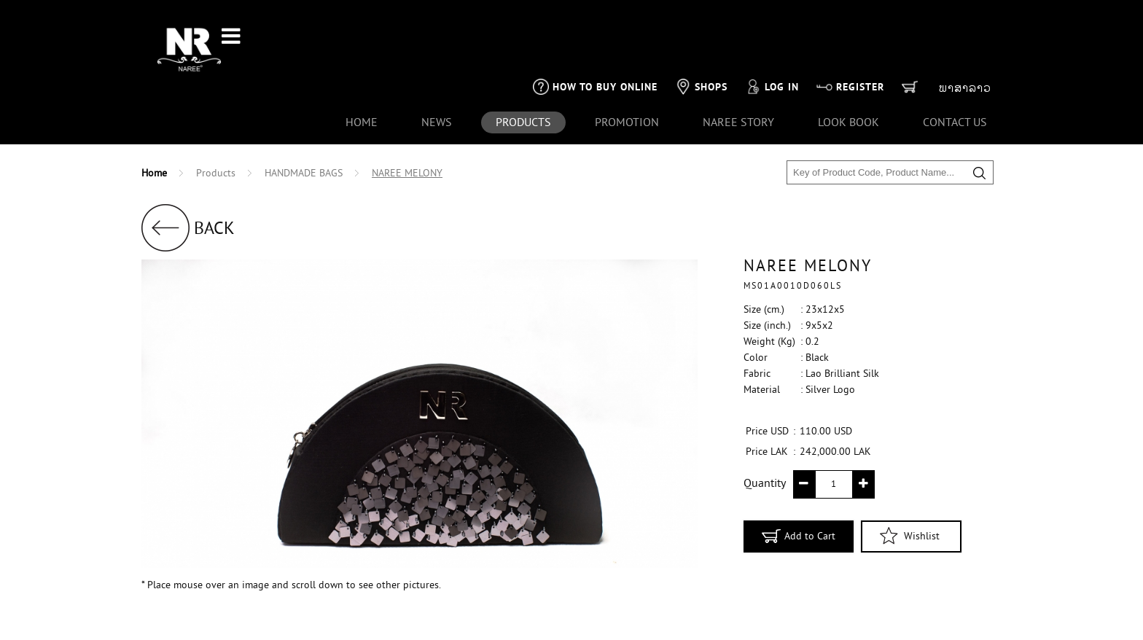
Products (215, 126)
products (523, 76)
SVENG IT (915, 624)
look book (848, 76)
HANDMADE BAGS (304, 126)
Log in (772, 39)
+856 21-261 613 (196, 617)
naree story (738, 76)
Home (362, 76)
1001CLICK (974, 624)
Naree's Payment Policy (297, 617)
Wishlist (909, 488)
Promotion (627, 76)
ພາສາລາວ (965, 41)
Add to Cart (798, 488)
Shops (701, 39)
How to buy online (595, 39)
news (436, 76)
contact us (955, 76)
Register (850, 39)
